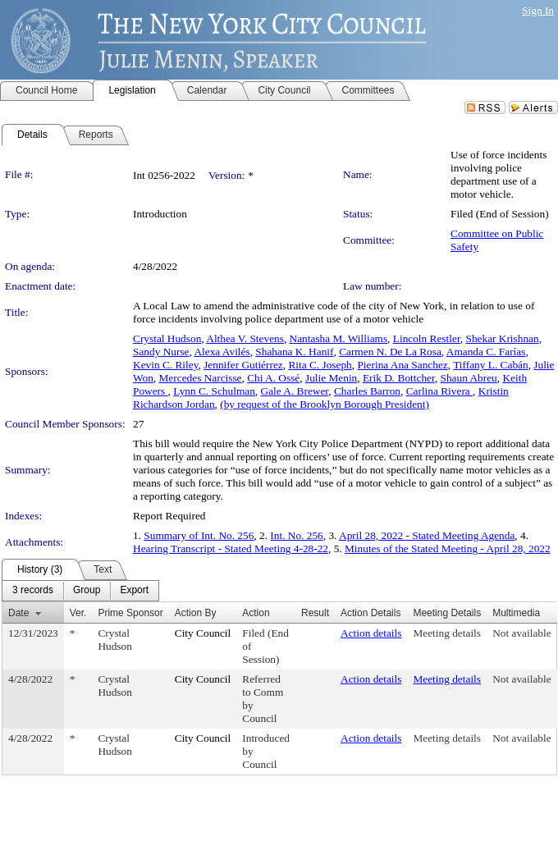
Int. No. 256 (296, 535)
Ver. (78, 613)
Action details (371, 633)
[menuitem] (32, 591)
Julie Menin (331, 378)
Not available (521, 633)
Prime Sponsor (130, 613)
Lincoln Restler (426, 338)
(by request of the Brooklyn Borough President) (324, 404)
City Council (203, 633)
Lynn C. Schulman (214, 391)
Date (18, 613)
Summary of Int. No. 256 (199, 535)
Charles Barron (367, 391)
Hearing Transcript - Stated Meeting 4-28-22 (230, 548)
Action (255, 613)
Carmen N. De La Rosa (390, 351)
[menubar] (80, 590)
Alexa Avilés (221, 351)
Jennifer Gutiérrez (243, 365)
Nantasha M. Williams (339, 338)
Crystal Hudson (167, 338)
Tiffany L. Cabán (490, 365)
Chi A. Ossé (273, 378)
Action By (196, 613)
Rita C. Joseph (319, 365)
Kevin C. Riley (165, 365)
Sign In (538, 10)
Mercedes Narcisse (200, 378)
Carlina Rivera (439, 391)
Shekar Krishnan (501, 338)
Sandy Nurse (161, 351)
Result (315, 613)
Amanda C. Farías (486, 351)
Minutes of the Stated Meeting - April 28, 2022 (448, 548)
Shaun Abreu (469, 378)
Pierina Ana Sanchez (402, 365)
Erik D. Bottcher (399, 378)
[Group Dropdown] (86, 591)
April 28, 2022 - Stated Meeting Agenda (427, 535)
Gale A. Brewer (295, 391)
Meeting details (447, 633)
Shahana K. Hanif (294, 351)
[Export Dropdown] (134, 591)
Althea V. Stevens (245, 338)
